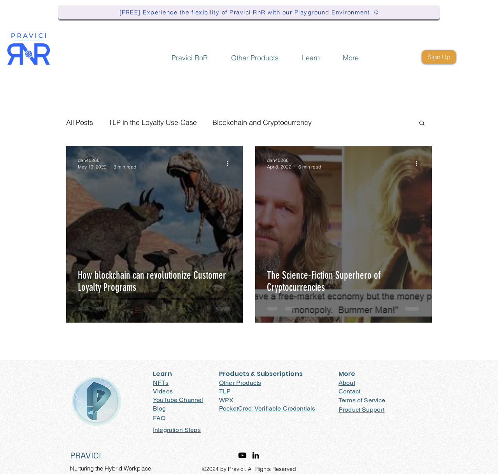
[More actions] (230, 163)
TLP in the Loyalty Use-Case (153, 122)
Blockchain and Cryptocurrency (262, 122)
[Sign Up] (439, 57)
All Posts (79, 122)
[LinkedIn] (255, 455)
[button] (254, 54)
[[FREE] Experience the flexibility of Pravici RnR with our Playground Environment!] (249, 12)
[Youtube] (242, 455)
